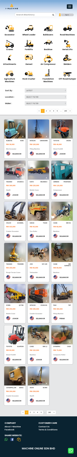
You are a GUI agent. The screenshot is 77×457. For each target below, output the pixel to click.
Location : (9, 97)
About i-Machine (13, 426)
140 (65, 111)
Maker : (8, 103)
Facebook (9, 429)
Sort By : (9, 90)
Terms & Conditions (47, 429)
